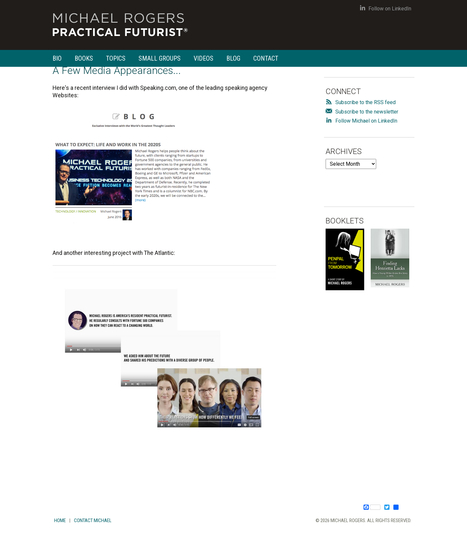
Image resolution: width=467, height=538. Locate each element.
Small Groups (159, 58)
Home (60, 520)
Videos (203, 58)
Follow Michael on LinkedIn (366, 121)
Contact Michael (93, 520)
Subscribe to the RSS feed (365, 102)
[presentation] (375, 181)
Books (84, 58)
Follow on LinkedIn (385, 9)
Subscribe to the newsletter (366, 112)
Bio (57, 58)
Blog (233, 58)
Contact (265, 58)
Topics (116, 58)
